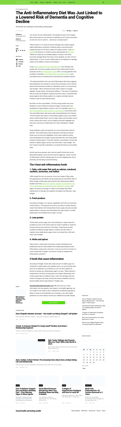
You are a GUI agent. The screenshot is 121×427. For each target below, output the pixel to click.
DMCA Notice (84, 410)
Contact (103, 410)
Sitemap (98, 410)
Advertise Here (71, 2)
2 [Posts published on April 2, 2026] (93, 352)
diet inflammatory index (49, 71)
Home (32, 2)
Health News (48, 2)
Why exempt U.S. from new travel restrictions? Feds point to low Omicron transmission (20, 300)
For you (64, 2)
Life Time (71, 52)
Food (60, 2)
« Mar (83, 368)
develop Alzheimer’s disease (60, 186)
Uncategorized (22, 9)
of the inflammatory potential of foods (56, 74)
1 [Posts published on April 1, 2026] (90, 352)
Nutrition (56, 2)
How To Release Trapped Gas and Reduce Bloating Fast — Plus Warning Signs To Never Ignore (93, 300)
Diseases (42, 2)
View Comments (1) (53, 302)
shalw (17, 48)
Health (36, 2)
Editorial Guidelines (75, 410)
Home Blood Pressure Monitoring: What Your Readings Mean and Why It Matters (93, 307)
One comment (20, 30)
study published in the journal (47, 67)
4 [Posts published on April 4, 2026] (100, 352)
